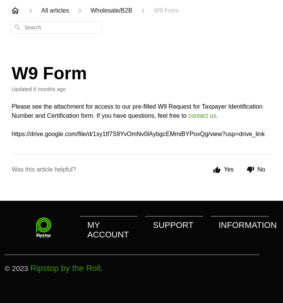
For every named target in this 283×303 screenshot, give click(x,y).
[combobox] (56, 27)
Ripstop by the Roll (65, 268)
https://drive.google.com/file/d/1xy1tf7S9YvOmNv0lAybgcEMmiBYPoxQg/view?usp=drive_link (138, 134)
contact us (202, 115)
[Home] (15, 10)
